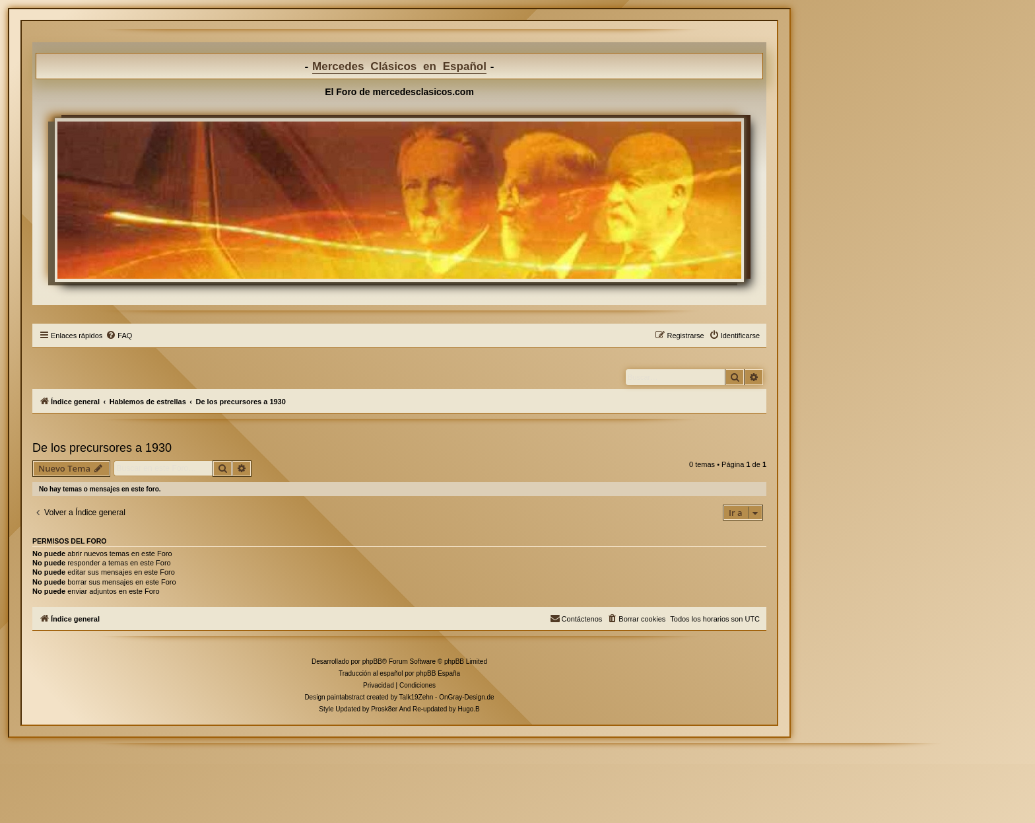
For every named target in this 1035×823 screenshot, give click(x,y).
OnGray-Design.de (466, 697)
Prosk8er (384, 709)
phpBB (372, 661)
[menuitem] (119, 335)
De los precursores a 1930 (102, 447)
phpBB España (438, 673)
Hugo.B (468, 709)
